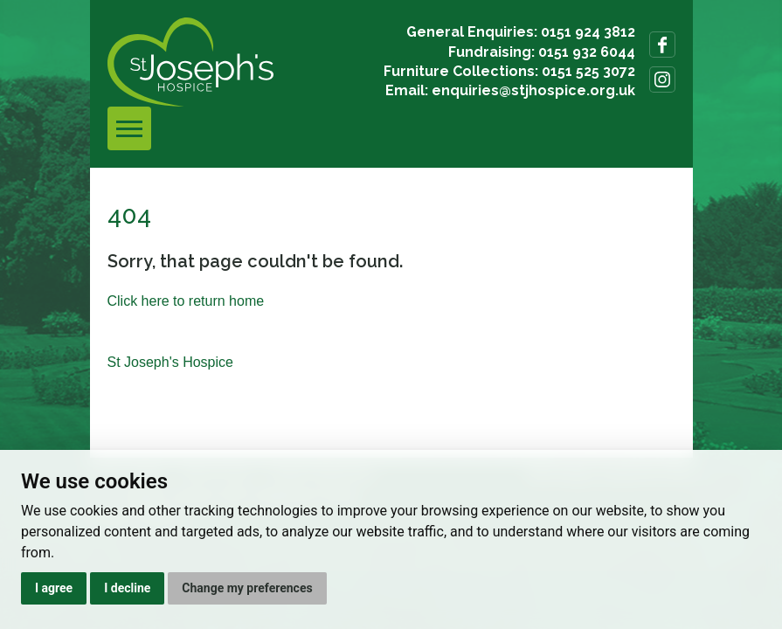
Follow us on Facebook (662, 44)
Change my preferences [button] (247, 588)
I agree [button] (54, 588)
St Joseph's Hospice (170, 362)
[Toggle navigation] (129, 128)
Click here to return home (186, 301)
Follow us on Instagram (662, 79)
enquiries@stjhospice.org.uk (533, 90)
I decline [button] (127, 588)
